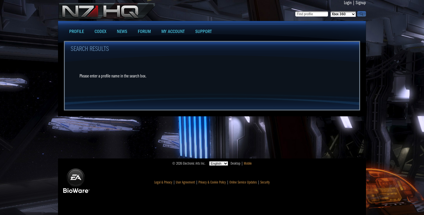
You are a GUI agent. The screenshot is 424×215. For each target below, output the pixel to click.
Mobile (248, 163)
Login (348, 2)
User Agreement (185, 182)
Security (265, 182)
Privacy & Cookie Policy (212, 182)
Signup (361, 2)
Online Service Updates (243, 182)
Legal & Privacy (163, 182)
